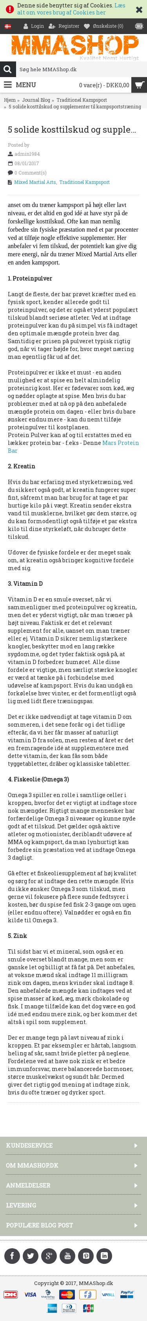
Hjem (10, 100)
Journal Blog (36, 100)
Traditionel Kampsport (81, 100)
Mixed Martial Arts (35, 182)
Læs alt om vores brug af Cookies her (71, 9)
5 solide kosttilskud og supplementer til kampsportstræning (75, 106)
